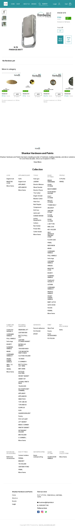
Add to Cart (68, 40)
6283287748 (44, 505)
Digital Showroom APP (47, 525)
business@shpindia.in (46, 502)
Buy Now (60, 40)
